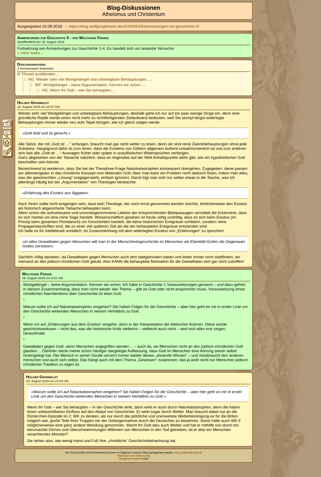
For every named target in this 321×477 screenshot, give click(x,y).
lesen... (36, 53)
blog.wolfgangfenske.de (188, 452)
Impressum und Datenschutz (133, 455)
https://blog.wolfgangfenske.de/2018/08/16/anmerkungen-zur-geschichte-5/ (134, 26)
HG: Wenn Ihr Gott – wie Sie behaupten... (78, 90)
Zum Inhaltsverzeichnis (6, 124)
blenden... (49, 74)
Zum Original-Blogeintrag (6, 151)
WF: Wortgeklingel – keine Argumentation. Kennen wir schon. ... (90, 85)
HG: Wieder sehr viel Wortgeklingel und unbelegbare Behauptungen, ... (90, 79)
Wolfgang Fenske (129, 458)
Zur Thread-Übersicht (6, 133)
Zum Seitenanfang (6, 142)
